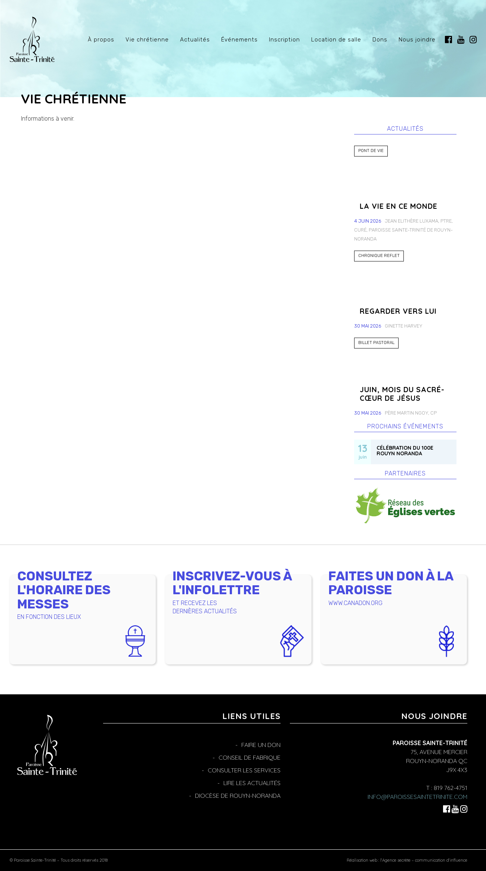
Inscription (284, 39)
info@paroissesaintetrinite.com (417, 796)
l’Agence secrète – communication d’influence (423, 860)
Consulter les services (244, 770)
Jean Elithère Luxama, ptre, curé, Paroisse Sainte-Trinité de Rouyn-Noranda (403, 230)
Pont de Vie (371, 150)
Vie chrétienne (147, 39)
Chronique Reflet (379, 255)
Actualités (195, 39)
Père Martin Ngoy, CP (411, 413)
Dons (379, 39)
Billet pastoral (376, 342)
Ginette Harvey (403, 326)
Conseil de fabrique (250, 757)
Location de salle (336, 39)
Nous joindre (417, 39)
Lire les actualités (252, 783)
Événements (239, 39)
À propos (101, 39)
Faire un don (261, 744)
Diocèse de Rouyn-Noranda (238, 795)
